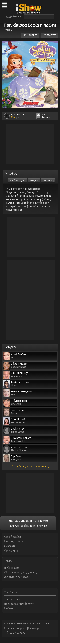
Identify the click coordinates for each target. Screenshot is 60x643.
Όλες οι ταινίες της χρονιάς (20, 572)
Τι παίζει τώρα (12, 599)
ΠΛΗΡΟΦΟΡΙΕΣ (30, 35)
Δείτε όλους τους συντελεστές (30, 466)
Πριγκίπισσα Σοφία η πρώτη (30, 25)
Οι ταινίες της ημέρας (17, 577)
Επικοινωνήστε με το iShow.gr (28, 521)
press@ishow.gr (29, 628)
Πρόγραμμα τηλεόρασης (19, 603)
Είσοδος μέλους (13, 541)
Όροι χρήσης (11, 550)
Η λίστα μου (11, 567)
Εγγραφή (9, 545)
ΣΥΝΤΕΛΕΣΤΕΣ (50, 35)
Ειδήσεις (9, 608)
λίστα (13, 117)
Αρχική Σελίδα (12, 536)
